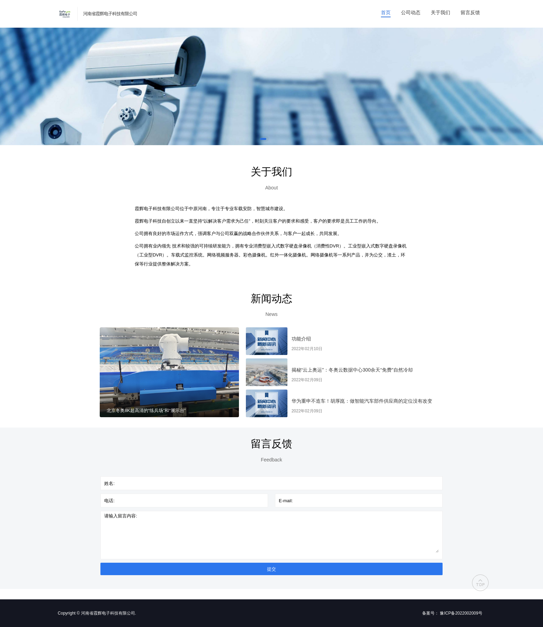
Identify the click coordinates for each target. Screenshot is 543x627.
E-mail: (286, 500)
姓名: (109, 483)
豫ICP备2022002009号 (461, 613)
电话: (109, 500)
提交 (271, 569)
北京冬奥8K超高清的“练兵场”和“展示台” (146, 410)
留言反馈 (470, 12)
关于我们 (440, 12)
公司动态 (410, 12)
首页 (386, 12)
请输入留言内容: (120, 515)
